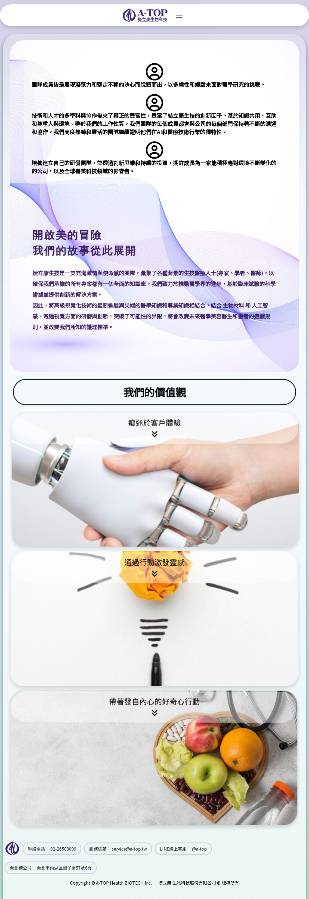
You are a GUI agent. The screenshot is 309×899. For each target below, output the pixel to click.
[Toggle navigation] (179, 15)
